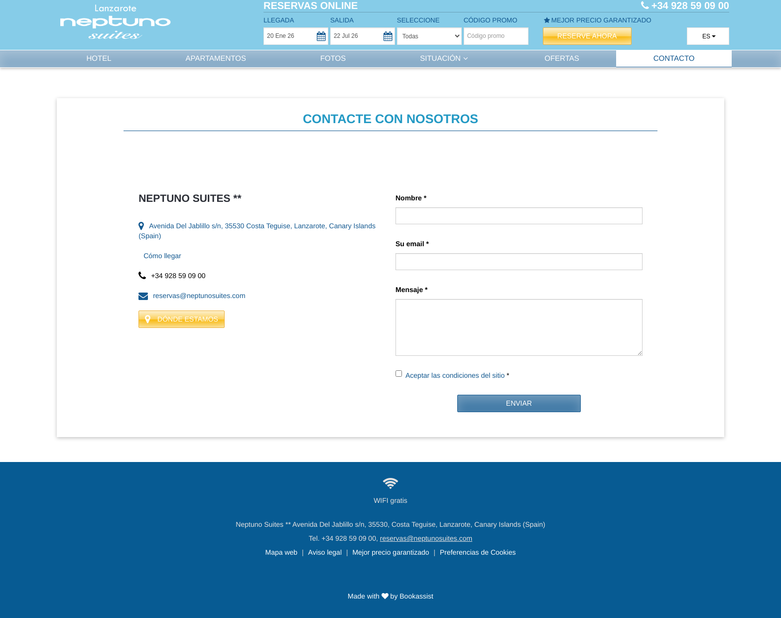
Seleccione (418, 20)
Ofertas (561, 58)
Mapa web (281, 552)
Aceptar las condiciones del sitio (455, 375)
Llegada (278, 20)
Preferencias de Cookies (478, 552)
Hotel (98, 58)
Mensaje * (411, 290)
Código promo (491, 20)
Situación (445, 58)
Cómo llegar (162, 256)
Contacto (674, 58)
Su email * (412, 244)
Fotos (333, 58)
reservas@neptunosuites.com (191, 296)
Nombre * (410, 198)
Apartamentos (215, 58)
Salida (342, 20)
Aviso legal (325, 552)
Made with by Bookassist (390, 596)
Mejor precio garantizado (597, 20)
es (704, 36)
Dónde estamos (181, 319)
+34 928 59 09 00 (349, 538)
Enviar (519, 403)
